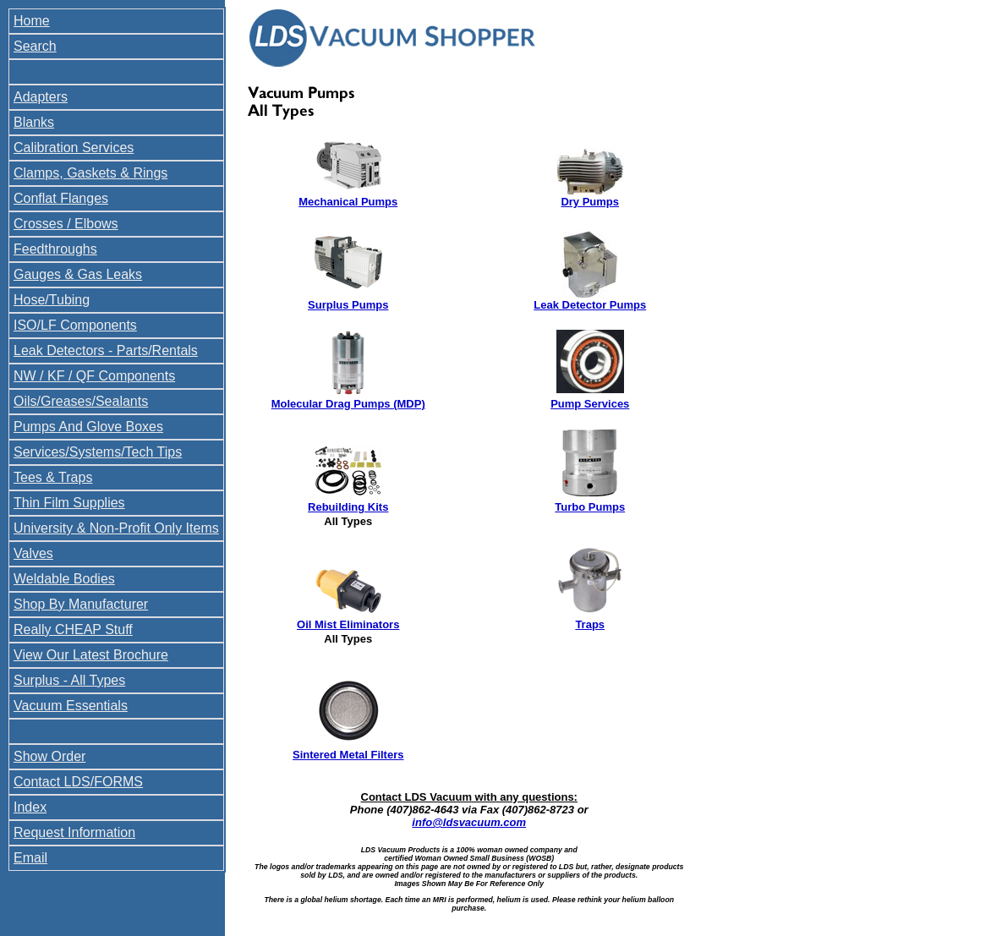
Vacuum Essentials (71, 705)
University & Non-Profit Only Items (116, 528)
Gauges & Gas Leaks (78, 274)
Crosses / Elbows (66, 223)
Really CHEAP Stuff (73, 629)
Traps (590, 624)
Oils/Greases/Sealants (81, 401)
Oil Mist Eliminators (348, 624)
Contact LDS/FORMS (78, 782)
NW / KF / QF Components (94, 376)
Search (35, 46)
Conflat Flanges (61, 198)
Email (30, 858)
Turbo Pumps (590, 507)
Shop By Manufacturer (81, 604)
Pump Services (589, 403)
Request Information (74, 832)
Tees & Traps (53, 477)
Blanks (34, 122)
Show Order (49, 756)
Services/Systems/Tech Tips (98, 452)
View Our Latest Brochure (91, 655)
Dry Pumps (590, 201)
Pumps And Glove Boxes (88, 426)
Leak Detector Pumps (590, 304)
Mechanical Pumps (347, 201)
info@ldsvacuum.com (469, 822)
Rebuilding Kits (348, 507)
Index (30, 807)
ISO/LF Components (75, 325)
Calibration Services (74, 147)
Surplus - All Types (69, 680)
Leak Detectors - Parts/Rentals (106, 350)
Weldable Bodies (64, 579)
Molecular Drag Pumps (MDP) (348, 403)
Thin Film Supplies (69, 502)
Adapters (41, 97)
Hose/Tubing (52, 300)
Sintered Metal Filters (348, 754)
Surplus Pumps (348, 304)
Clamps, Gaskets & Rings (90, 173)
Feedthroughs (55, 249)
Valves (33, 553)
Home (32, 21)
